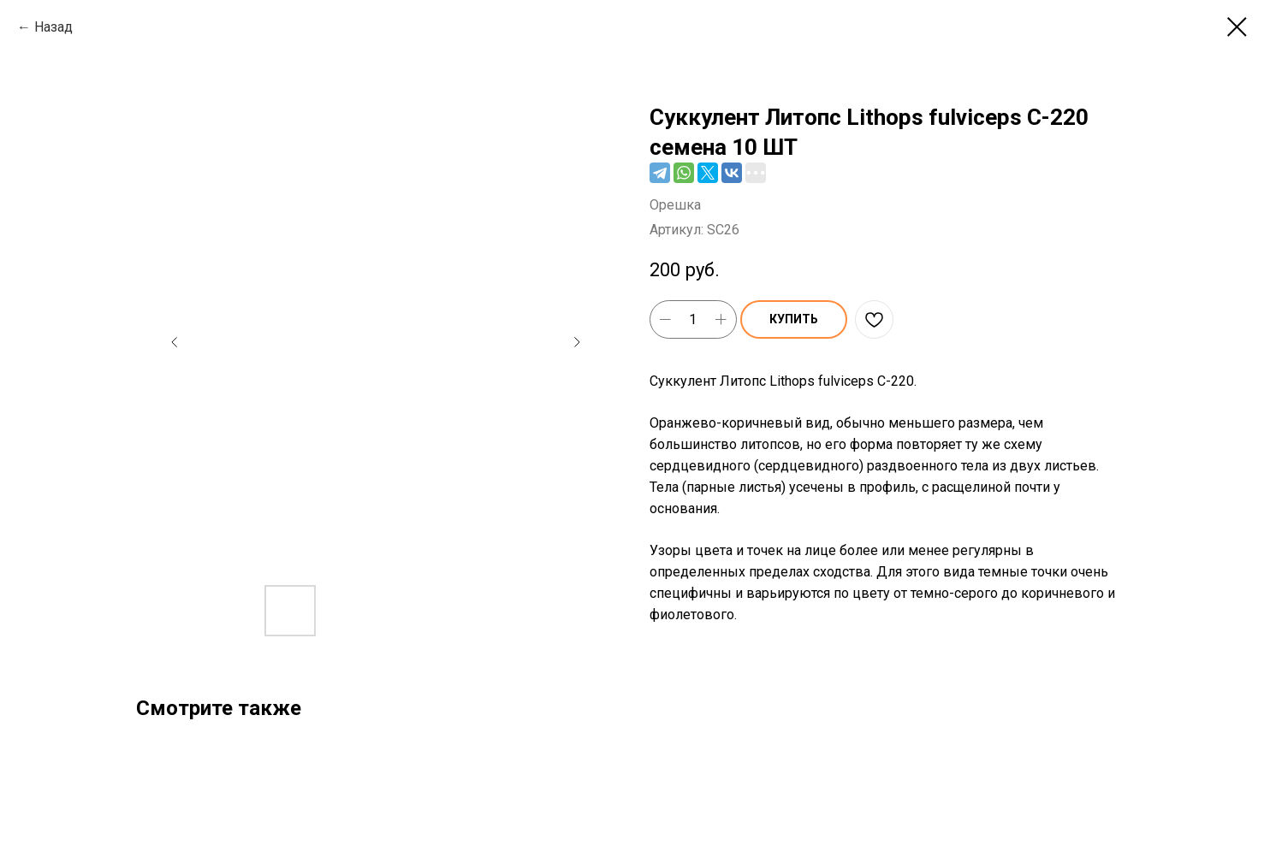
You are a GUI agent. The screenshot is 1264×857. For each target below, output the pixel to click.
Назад (53, 27)
